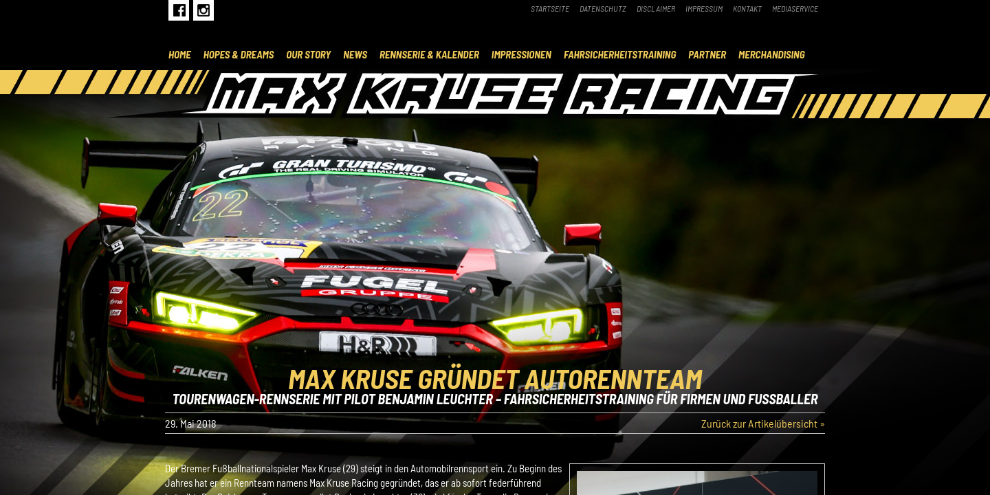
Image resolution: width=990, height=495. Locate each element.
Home (179, 54)
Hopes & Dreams (239, 54)
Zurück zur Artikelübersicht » (763, 423)
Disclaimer (656, 8)
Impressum (704, 8)
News (355, 54)
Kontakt (747, 8)
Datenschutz (603, 8)
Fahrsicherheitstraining (620, 54)
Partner (707, 54)
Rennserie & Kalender (429, 54)
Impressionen (521, 54)
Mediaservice (795, 8)
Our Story (308, 54)
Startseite (550, 8)
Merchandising (771, 54)
